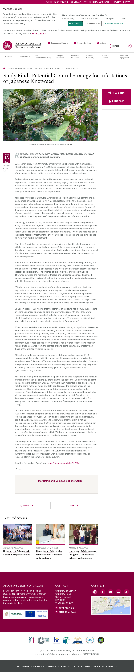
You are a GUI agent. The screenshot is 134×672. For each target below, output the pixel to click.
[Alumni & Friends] (108, 57)
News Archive (57, 68)
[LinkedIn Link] (118, 591)
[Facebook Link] (102, 591)
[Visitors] (101, 43)
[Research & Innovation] (76, 57)
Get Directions (67, 608)
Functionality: (68, 18)
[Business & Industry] (92, 57)
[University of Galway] (22, 45)
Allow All (77, 24)
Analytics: (110, 18)
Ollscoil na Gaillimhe (58, 2)
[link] (31, 640)
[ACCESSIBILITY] (109, 666)
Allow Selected (115, 24)
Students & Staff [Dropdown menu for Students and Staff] (122, 2)
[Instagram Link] (95, 592)
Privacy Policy (39, 33)
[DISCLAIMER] (25, 666)
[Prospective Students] (58, 43)
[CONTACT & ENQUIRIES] (87, 666)
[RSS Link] (126, 591)
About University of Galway (21, 68)
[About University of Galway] (43, 57)
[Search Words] (121, 46)
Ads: (124, 18)
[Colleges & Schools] (61, 57)
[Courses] (10, 57)
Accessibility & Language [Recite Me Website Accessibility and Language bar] (96, 2)
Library (77, 2)
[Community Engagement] (124, 57)
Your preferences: (90, 18)
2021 (68, 68)
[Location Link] (111, 613)
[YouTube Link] (110, 591)
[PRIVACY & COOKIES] (45, 666)
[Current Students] (83, 43)
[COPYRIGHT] (66, 666)
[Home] (4, 68)
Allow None (95, 24)
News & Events (42, 68)
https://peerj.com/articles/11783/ (63, 463)
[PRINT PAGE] (116, 101)
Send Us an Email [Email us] (67, 612)
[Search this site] (128, 46)
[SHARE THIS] (116, 93)
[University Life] (25, 57)
